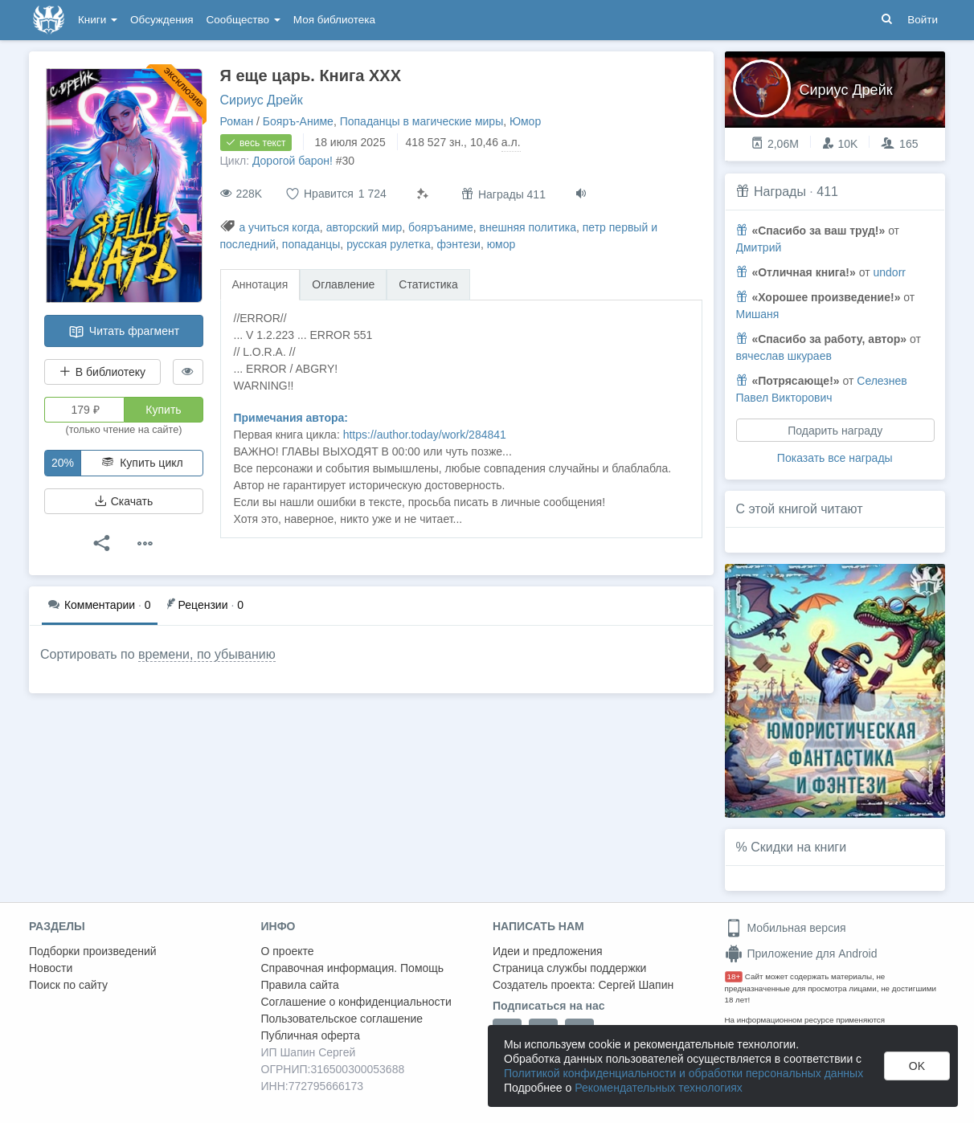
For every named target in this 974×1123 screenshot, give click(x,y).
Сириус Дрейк (261, 100)
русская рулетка (388, 244)
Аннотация (260, 284)
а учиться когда (279, 227)
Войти (922, 20)
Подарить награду (835, 430)
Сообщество (243, 20)
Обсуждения (161, 20)
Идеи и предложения (548, 951)
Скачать (124, 501)
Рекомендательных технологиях (659, 1087)
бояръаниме (440, 227)
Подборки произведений (93, 951)
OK (917, 1066)
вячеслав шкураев (784, 355)
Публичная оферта (311, 1035)
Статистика (428, 284)
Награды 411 (503, 194)
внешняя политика (528, 227)
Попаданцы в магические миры (422, 121)
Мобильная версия (785, 928)
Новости (50, 968)
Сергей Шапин (635, 984)
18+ (734, 976)
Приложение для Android (801, 953)
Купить (163, 409)
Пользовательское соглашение (342, 1018)
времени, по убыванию (207, 654)
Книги (97, 20)
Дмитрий (759, 247)
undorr (889, 272)
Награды (780, 191)
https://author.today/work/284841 (424, 434)
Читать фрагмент (123, 332)
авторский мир (364, 227)
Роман (237, 121)
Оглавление (343, 284)
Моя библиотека (334, 20)
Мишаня (758, 314)
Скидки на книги (798, 847)
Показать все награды (835, 457)
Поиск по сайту (68, 984)
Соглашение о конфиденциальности (356, 1001)
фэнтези (459, 244)
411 (827, 191)
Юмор (525, 121)
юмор (501, 244)
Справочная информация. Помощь (352, 968)
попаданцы (311, 244)
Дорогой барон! (292, 160)
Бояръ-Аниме (298, 121)
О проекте (287, 951)
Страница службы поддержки (569, 968)
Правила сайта (300, 984)
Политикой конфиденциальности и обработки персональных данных (683, 1073)
